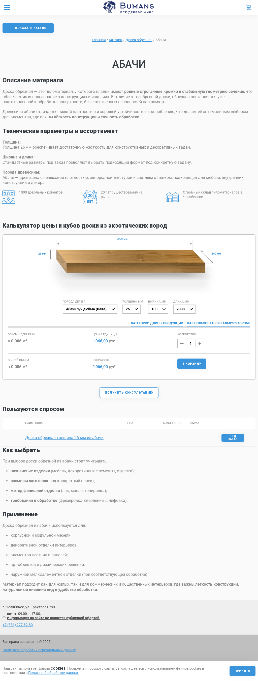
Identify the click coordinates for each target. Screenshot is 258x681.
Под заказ (233, 438)
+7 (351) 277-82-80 (18, 625)
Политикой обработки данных (53, 673)
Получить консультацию (129, 392)
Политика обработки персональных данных (39, 650)
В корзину (191, 364)
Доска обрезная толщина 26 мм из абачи (64, 437)
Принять (242, 671)
